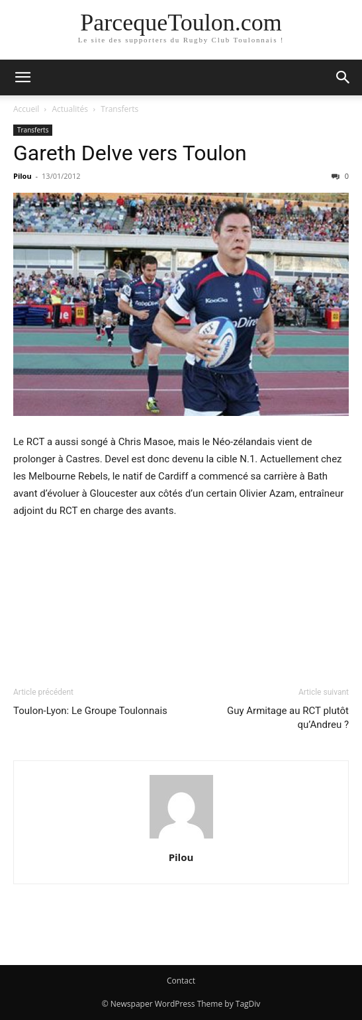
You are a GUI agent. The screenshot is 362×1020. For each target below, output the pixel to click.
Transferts (119, 109)
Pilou (22, 176)
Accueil (26, 109)
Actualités (70, 109)
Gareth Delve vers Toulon (130, 153)
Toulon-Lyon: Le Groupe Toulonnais (90, 711)
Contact (181, 980)
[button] (22, 77)
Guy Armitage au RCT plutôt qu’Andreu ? (288, 718)
